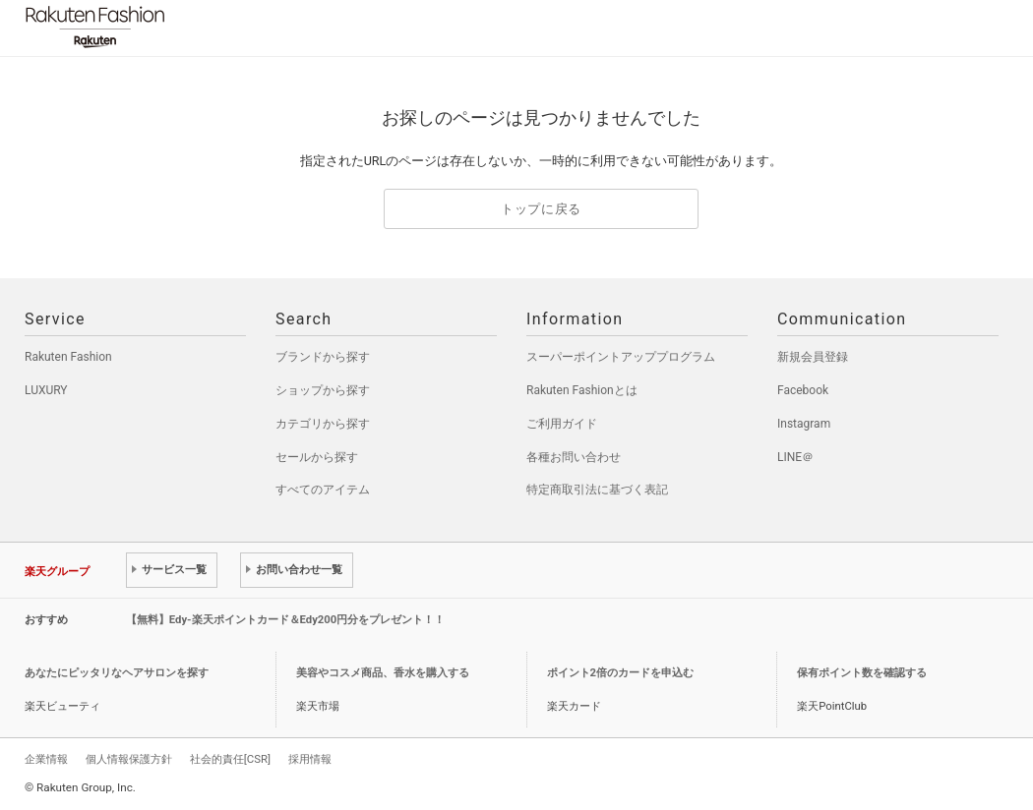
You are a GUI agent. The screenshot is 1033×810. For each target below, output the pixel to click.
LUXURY (46, 390)
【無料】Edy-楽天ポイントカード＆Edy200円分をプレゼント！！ (286, 619)
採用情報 (310, 759)
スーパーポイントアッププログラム (620, 357)
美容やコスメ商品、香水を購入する (382, 672)
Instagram (803, 424)
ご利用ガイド (561, 424)
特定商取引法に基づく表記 (597, 489)
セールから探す (316, 457)
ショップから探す (322, 390)
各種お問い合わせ (573, 457)
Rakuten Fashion (177, 27)
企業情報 (46, 759)
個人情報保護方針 (129, 759)
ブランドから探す (322, 357)
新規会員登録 (812, 357)
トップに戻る (541, 209)
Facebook (802, 390)
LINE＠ (795, 457)
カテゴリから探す (322, 424)
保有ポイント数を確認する (862, 672)
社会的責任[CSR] (230, 759)
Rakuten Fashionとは (582, 390)
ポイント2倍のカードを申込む (620, 672)
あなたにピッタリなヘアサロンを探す (117, 672)
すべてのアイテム (322, 489)
